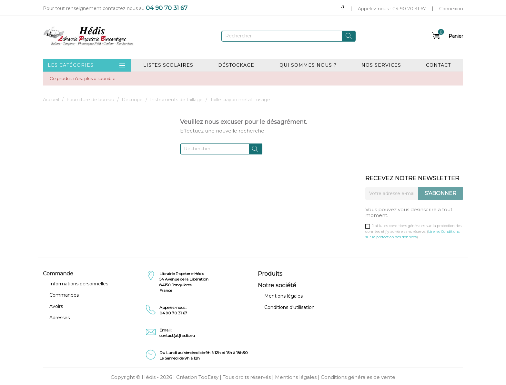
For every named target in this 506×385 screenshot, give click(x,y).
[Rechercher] (288, 36)
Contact (438, 65)
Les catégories (87, 65)
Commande (58, 274)
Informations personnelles (78, 284)
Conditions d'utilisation (289, 307)
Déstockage (236, 65)
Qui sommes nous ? (308, 65)
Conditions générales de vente (358, 377)
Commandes (64, 295)
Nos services (381, 65)
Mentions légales (283, 296)
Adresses (59, 318)
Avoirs (56, 306)
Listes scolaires (168, 65)
